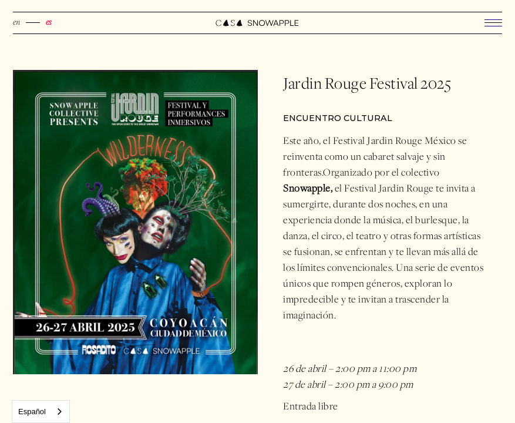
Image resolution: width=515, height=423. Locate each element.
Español (32, 411)
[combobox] (41, 411)
